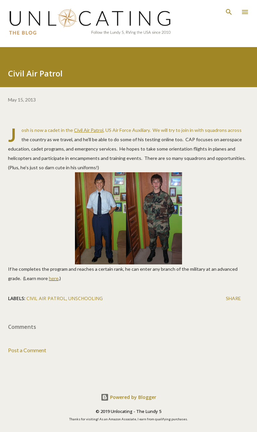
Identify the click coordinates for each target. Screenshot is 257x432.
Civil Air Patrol (88, 130)
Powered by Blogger (128, 397)
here (54, 278)
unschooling (85, 298)
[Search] (229, 12)
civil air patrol (46, 298)
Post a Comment (27, 350)
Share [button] (233, 298)
